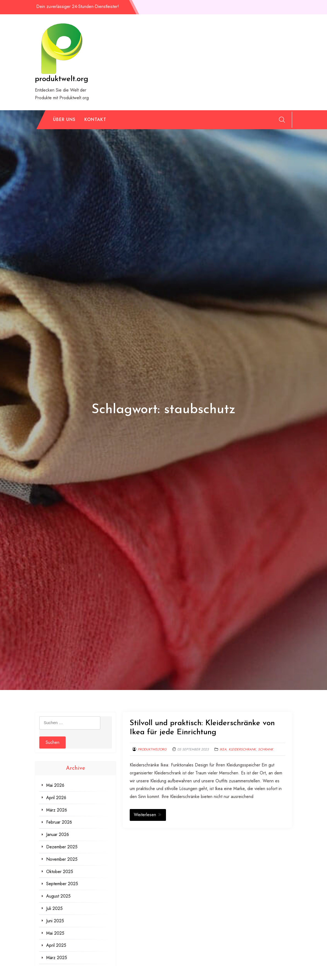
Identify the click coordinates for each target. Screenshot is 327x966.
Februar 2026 (59, 822)
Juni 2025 (55, 921)
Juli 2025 (54, 908)
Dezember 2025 (61, 847)
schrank (265, 749)
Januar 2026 (57, 834)
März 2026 (56, 810)
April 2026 (56, 797)
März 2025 (56, 957)
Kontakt (95, 119)
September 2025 (62, 884)
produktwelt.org (61, 79)
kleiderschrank (242, 749)
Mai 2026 (55, 785)
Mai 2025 (55, 933)
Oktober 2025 (59, 871)
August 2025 (58, 896)
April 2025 (56, 945)
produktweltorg (152, 749)
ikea (223, 749)
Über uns (64, 119)
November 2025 (61, 859)
